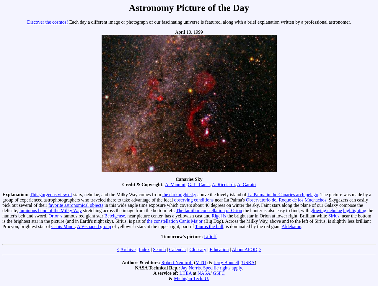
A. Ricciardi (223, 184)
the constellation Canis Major (175, 221)
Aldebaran (292, 226)
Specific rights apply (222, 267)
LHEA (186, 273)
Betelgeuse (114, 215)
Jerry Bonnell (226, 262)
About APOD (245, 249)
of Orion (234, 210)
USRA (248, 262)
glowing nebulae (326, 210)
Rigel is (218, 215)
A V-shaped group (94, 226)
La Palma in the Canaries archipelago (282, 194)
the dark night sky (179, 194)
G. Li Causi (199, 184)
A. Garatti (246, 184)
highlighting (354, 210)
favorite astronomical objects (75, 205)
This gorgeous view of (51, 194)
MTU (200, 262)
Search (159, 249)
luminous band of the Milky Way (50, 210)
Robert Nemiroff (177, 262)
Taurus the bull (209, 226)
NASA (204, 273)
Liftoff (210, 236)
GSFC (219, 273)
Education (219, 249)
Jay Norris (191, 267)
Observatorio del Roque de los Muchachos (286, 199)
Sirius (333, 215)
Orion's (55, 215)
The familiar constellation (200, 210)
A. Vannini (175, 184)
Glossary (198, 249)
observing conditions (194, 199)
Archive (128, 249)
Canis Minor (63, 226)
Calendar (177, 249)
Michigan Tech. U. (191, 278)
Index (144, 249)
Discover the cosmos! (47, 22)
